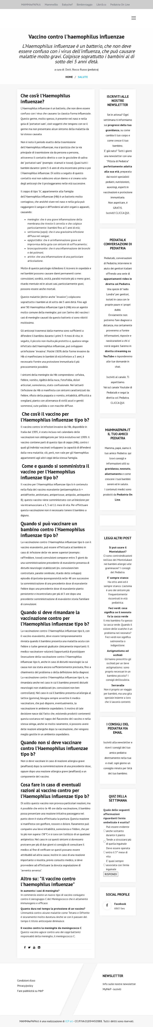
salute (83, 76)
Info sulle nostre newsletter (119, 983)
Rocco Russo (79, 69)
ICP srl (69, 1021)
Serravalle (117, 685)
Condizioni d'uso (26, 980)
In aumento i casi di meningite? (40, 890)
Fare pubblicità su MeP (30, 990)
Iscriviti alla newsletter (116, 742)
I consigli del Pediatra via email (118, 728)
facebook (120, 903)
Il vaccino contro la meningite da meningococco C (51, 927)
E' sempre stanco (117, 577)
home (69, 76)
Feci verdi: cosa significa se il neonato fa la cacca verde (117, 612)
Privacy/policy (25, 985)
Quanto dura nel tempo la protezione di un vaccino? (53, 908)
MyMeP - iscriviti (112, 989)
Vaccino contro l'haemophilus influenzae (76, 36)
